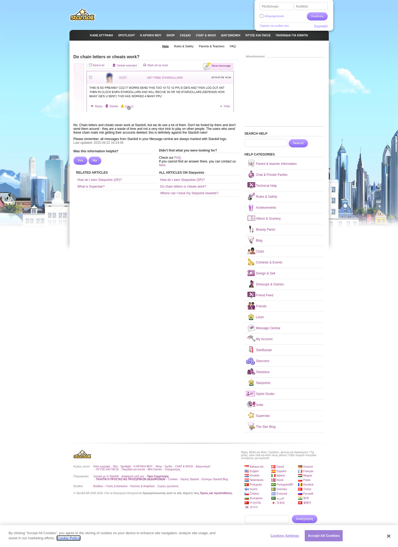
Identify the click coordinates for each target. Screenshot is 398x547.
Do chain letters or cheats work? (183, 186)
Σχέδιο (168, 466)
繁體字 (307, 502)
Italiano (281, 475)
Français (308, 471)
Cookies (172, 479)
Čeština (254, 493)
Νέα (115, 466)
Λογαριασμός (172, 469)
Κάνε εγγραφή (102, 466)
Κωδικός (302, 6)
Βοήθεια (98, 486)
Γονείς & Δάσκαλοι (116, 486)
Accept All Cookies (324, 538)
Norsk (280, 480)
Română (308, 484)
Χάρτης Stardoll (189, 479)
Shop (159, 466)
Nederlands (257, 480)
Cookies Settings (285, 538)
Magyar (307, 475)
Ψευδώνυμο (270, 6)
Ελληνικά (282, 493)
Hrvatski (255, 475)
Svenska (282, 489)
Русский (308, 493)
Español (281, 471)
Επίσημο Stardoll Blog (215, 479)
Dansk (280, 466)
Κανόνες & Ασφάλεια (142, 486)
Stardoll (82, 14)
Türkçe (307, 489)
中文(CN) (255, 502)
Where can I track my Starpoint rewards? (189, 193)
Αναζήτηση (304, 519)
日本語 (281, 502)
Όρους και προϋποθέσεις (216, 493)
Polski (307, 480)
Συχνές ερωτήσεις (168, 486)
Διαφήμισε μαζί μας (133, 476)
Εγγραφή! (321, 26)
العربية (280, 498)
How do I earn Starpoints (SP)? (100, 180)
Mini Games (155, 469)
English (254, 471)
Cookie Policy (68, 540)
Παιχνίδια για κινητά (133, 469)
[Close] (388, 538)
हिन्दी (306, 498)
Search (298, 143)
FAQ (178, 158)
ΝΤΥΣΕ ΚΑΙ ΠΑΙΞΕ (107, 469)
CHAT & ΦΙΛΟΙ (184, 466)
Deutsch (308, 466)
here (162, 165)
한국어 (254, 507)
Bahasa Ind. (257, 466)
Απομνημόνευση (274, 16)
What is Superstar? (91, 186)
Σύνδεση (317, 16)
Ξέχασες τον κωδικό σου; (274, 25)
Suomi (253, 489)
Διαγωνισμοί (203, 466)
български (256, 498)
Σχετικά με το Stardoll (106, 476)
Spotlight (125, 466)
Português (256, 484)
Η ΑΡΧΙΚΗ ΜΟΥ (143, 466)
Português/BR (285, 484)
